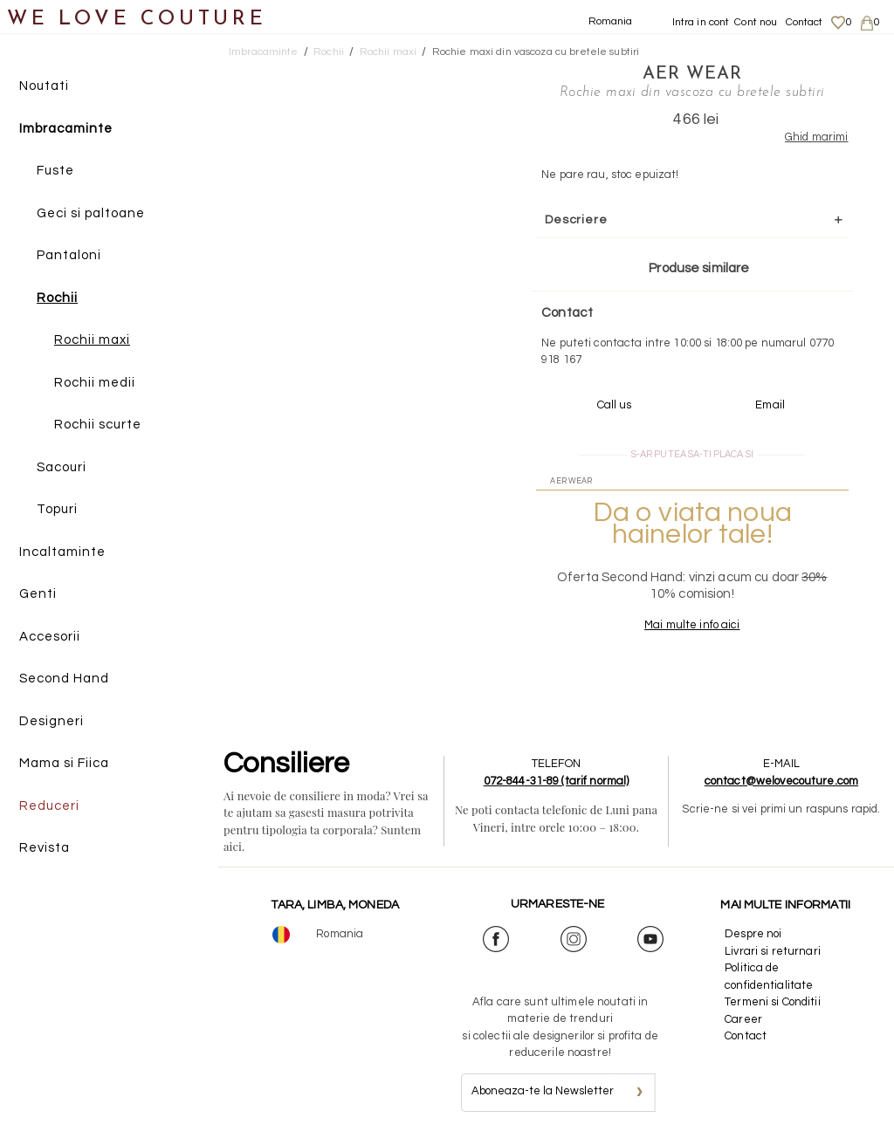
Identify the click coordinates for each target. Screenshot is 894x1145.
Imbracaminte (66, 128)
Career (743, 1019)
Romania (610, 21)
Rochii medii (94, 382)
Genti (38, 593)
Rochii (57, 298)
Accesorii (49, 636)
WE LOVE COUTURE (136, 20)
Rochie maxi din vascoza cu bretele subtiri (535, 52)
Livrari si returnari (773, 951)
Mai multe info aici (691, 625)
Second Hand (64, 678)
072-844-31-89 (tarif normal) (556, 781)
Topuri (57, 509)
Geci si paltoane (91, 213)
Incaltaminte (62, 552)
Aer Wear (692, 74)
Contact (804, 22)
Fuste (55, 170)
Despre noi (753, 934)
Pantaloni (69, 255)
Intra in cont (701, 22)
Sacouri (61, 467)
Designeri (51, 721)
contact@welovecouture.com (781, 781)
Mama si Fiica (64, 763)
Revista (44, 847)
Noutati (44, 86)
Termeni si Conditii (772, 1002)
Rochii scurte (97, 424)
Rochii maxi (92, 339)
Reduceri (49, 805)
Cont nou (755, 22)
